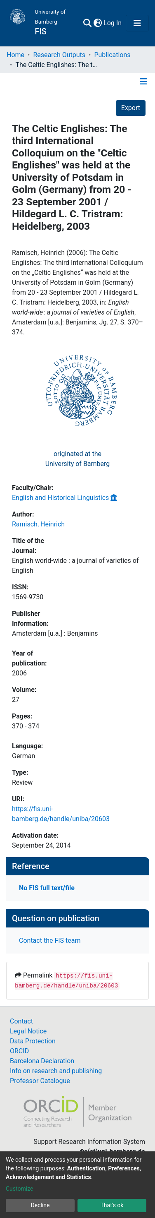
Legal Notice (28, 1031)
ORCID (19, 1051)
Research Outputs (59, 55)
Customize (19, 1188)
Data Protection (33, 1041)
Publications (112, 55)
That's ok (112, 1205)
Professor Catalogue (40, 1081)
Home (15, 55)
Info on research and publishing (56, 1071)
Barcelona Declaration (42, 1061)
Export (130, 108)
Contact (21, 1021)
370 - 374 (25, 726)
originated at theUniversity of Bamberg (77, 459)
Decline (40, 1205)
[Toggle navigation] (137, 23)
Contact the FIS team (50, 940)
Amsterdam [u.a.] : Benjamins (55, 633)
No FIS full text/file (47, 888)
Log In (112, 23)
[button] (97, 23)
